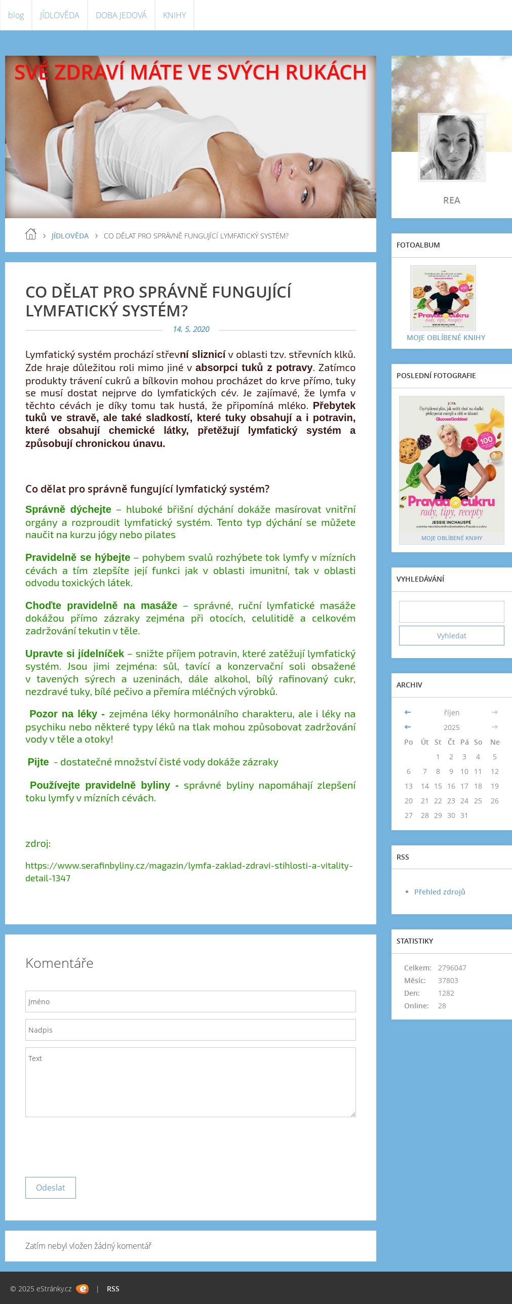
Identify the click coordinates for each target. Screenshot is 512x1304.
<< (409, 712)
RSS (113, 1288)
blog (16, 15)
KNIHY (174, 15)
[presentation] (102, 1144)
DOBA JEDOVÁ (121, 15)
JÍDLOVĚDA (60, 15)
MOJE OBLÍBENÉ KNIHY (446, 337)
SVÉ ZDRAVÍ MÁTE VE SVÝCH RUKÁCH (190, 72)
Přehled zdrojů (439, 891)
